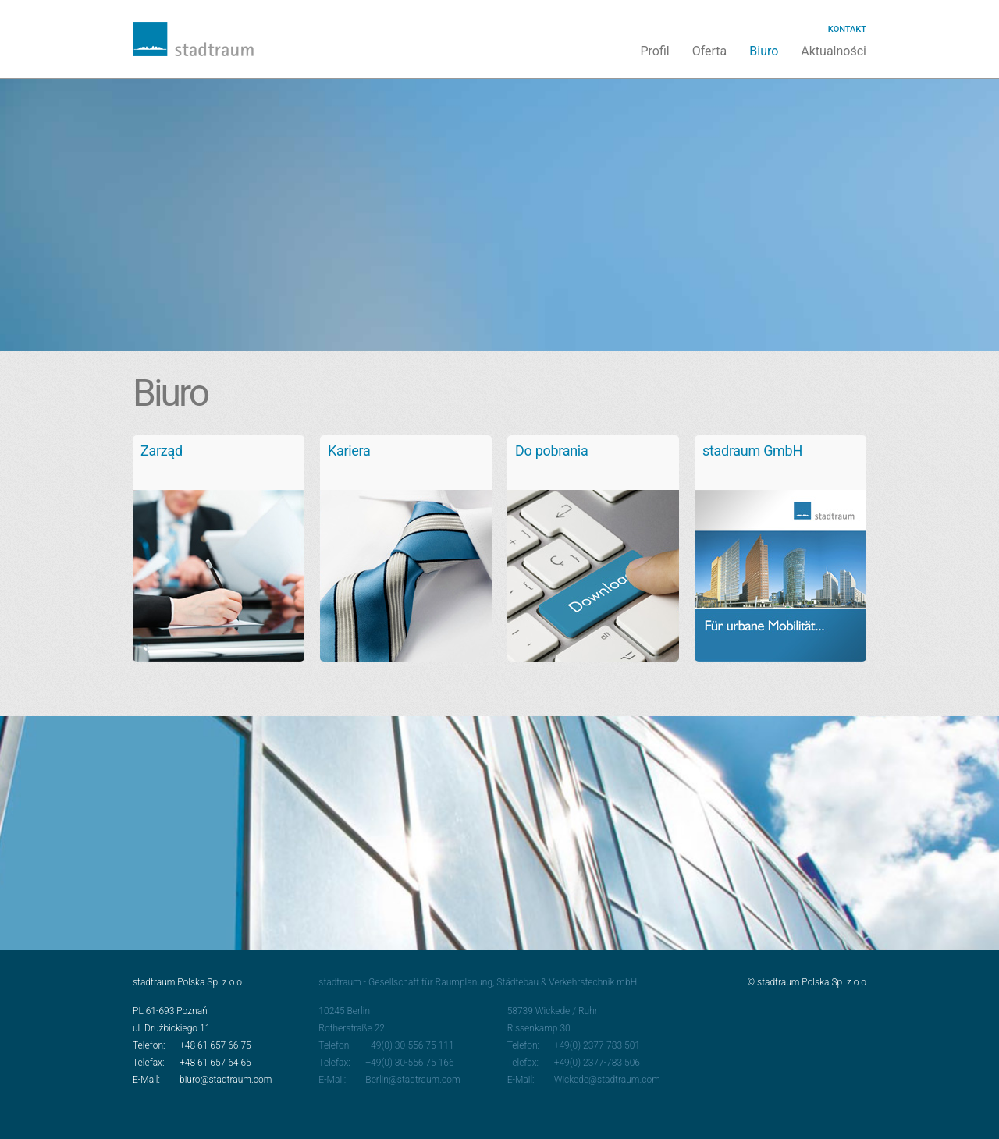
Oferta (709, 51)
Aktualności (833, 51)
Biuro (763, 51)
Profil (654, 51)
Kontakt (847, 29)
